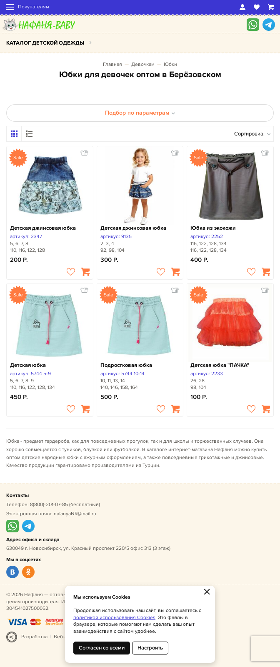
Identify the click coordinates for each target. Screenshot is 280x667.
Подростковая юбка (126, 365)
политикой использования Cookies (114, 617)
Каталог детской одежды (45, 43)
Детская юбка (28, 365)
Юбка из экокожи (213, 228)
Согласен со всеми (102, 647)
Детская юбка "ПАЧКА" (219, 365)
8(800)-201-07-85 (49, 505)
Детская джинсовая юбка (43, 228)
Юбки (170, 64)
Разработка (34, 637)
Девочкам (143, 64)
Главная (112, 64)
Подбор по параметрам (140, 112)
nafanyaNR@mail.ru (75, 514)
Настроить (150, 647)
